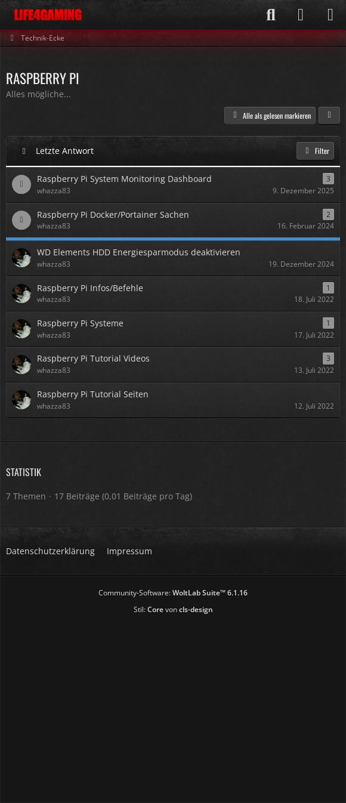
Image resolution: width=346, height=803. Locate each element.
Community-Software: (173, 593)
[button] (329, 116)
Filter (315, 151)
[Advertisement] (176, 704)
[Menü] (330, 15)
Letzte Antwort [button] (65, 150)
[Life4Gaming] (48, 15)
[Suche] (271, 15)
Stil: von (173, 609)
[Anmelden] (301, 15)
